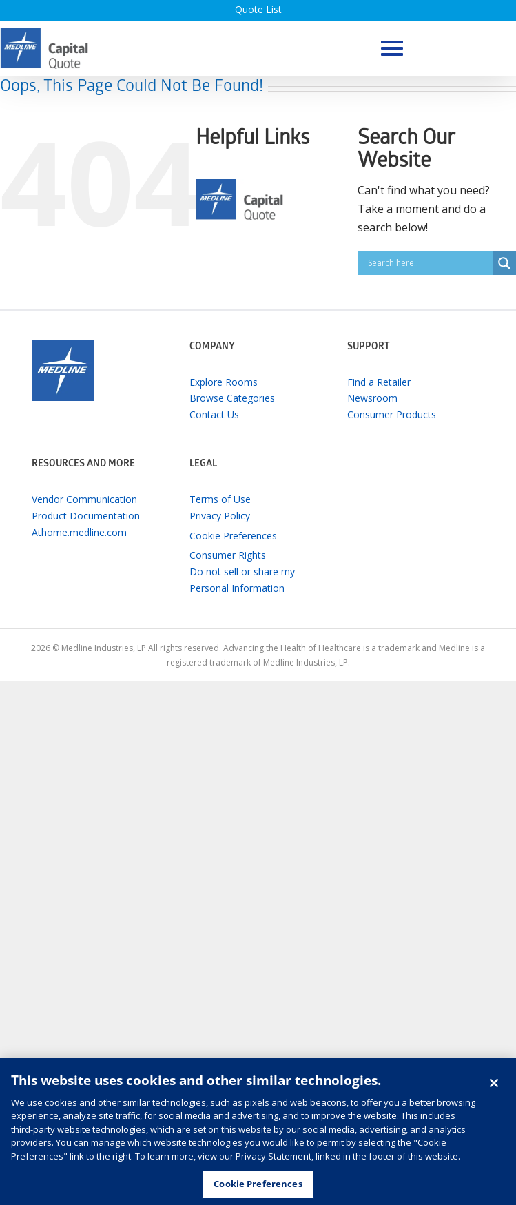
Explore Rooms (223, 382)
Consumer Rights (227, 555)
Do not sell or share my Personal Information (242, 580)
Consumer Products (391, 414)
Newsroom (372, 397)
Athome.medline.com (79, 532)
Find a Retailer (379, 382)
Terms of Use (220, 499)
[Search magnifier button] (504, 263)
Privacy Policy (219, 515)
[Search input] (428, 263)
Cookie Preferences (233, 535)
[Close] (494, 1088)
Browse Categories (232, 397)
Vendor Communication (84, 499)
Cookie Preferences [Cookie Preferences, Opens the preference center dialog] (258, 1189)
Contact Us (214, 414)
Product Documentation (86, 515)
